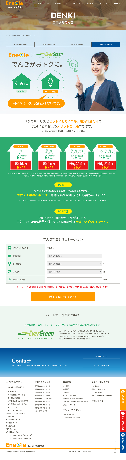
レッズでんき (10, 426)
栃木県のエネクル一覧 (42, 405)
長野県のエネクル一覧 (42, 408)
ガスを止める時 (97, 392)
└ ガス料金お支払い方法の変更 (17, 401)
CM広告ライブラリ (69, 414)
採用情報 (117, 3)
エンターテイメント (103, 3)
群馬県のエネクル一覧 (42, 389)
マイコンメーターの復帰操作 (102, 395)
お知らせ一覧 (86, 451)
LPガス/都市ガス (12, 392)
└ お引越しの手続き (13, 398)
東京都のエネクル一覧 (42, 402)
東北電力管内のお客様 (106, 46)
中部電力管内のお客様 (77, 46)
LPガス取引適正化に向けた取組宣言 (75, 402)
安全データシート (69, 405)
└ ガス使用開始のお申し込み (16, 395)
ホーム (8, 35)
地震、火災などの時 (99, 389)
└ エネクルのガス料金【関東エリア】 (19, 435)
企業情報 (90, 3)
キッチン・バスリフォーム (15, 413)
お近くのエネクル (77, 3)
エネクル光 (10, 416)
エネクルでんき (11, 407)
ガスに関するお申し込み (101, 366)
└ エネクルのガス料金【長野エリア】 (19, 438)
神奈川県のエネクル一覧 (43, 398)
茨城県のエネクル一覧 (42, 395)
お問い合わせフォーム (101, 357)
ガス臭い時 (95, 386)
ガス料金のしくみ (12, 432)
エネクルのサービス (60, 3)
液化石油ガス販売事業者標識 (73, 398)
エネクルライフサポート (14, 410)
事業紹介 (66, 389)
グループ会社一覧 (41, 411)
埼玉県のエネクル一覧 (42, 386)
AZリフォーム (11, 429)
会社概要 (66, 386)
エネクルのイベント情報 (71, 417)
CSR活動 (66, 392)
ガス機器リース (11, 423)
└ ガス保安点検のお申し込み (16, 404)
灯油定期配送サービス (14, 419)
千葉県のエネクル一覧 (42, 392)
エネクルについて (44, 3)
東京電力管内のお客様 (20, 46)
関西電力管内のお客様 (49, 46)
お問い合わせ (98, 400)
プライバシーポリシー (73, 451)
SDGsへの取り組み (69, 395)
